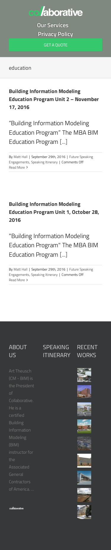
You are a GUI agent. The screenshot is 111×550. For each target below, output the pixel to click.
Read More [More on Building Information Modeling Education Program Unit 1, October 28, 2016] (17, 280)
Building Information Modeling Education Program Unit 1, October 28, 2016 (54, 212)
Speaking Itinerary (44, 162)
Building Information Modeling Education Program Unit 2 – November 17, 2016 (54, 99)
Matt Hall (21, 157)
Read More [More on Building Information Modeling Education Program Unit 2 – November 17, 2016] (17, 167)
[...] (63, 141)
